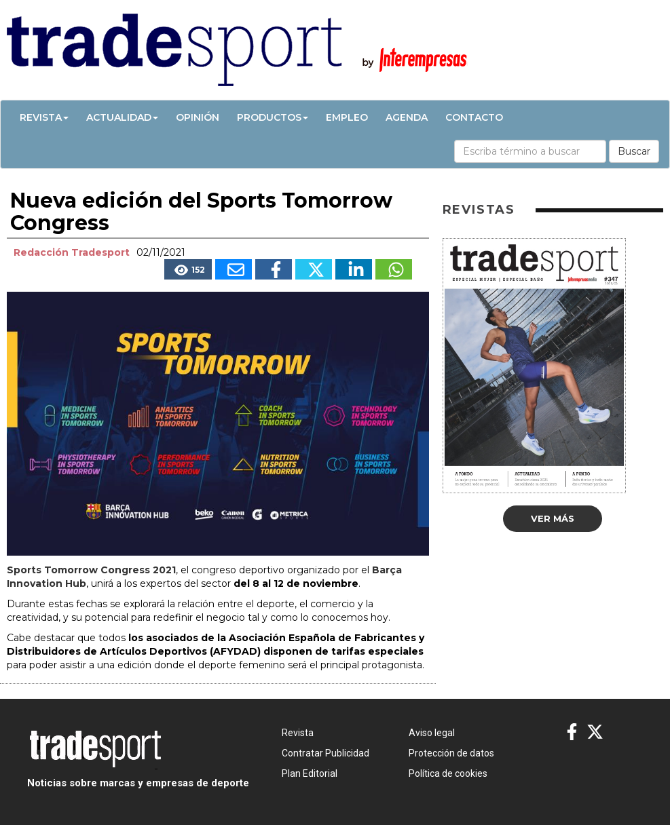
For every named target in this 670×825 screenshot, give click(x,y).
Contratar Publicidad (325, 753)
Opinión (197, 117)
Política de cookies (448, 773)
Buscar (634, 151)
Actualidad (122, 117)
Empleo (347, 117)
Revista (44, 117)
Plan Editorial (309, 773)
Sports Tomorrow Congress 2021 (91, 570)
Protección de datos (451, 753)
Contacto (474, 117)
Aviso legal (432, 732)
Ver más (552, 518)
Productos (272, 117)
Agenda (407, 117)
